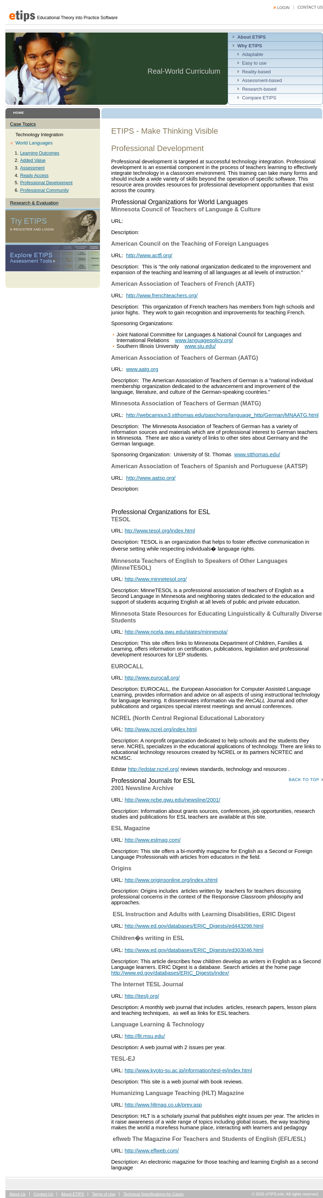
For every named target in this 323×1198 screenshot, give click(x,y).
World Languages (34, 143)
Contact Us (310, 7)
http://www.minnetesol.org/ (156, 579)
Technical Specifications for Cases (153, 1194)
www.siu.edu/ (200, 346)
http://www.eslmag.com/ (152, 840)
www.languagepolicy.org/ (204, 340)
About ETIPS (72, 1194)
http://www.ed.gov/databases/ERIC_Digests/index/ (170, 973)
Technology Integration (40, 134)
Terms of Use (103, 1194)
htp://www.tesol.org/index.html (160, 531)
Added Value (32, 160)
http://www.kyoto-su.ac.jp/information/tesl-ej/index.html (188, 1070)
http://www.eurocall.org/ (152, 678)
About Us (17, 1194)
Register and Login (33, 229)
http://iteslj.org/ (142, 996)
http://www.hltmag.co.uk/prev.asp (163, 1105)
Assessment (32, 168)
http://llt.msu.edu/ (145, 1036)
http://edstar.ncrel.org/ (153, 769)
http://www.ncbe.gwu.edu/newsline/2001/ (172, 800)
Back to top (304, 779)
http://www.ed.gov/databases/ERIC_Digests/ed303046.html (194, 950)
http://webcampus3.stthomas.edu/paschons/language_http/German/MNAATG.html (222, 415)
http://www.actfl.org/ (149, 255)
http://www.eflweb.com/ (152, 1151)
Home (18, 113)
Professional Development (46, 183)
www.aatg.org (142, 369)
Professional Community (44, 190)
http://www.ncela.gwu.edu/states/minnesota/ (176, 632)
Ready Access (34, 175)
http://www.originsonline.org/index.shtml (171, 880)
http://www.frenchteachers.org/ (162, 295)
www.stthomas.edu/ (257, 454)
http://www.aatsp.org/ (151, 478)
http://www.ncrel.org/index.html (161, 729)
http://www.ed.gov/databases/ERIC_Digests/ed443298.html (194, 926)
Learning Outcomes (40, 153)
